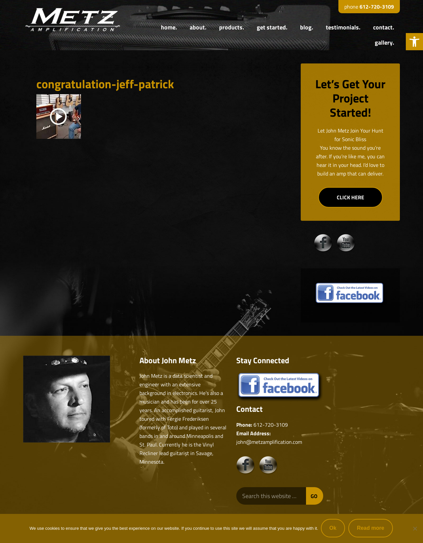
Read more (371, 528)
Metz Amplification (72, 20)
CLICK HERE (350, 197)
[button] (414, 41)
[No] (414, 528)
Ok (333, 528)
